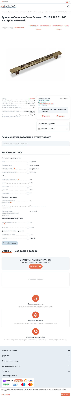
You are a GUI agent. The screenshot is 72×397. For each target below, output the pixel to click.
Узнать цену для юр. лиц (46, 103)
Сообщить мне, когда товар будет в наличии (52, 110)
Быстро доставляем (35, 304)
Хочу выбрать (5, 394)
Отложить (46, 116)
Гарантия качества (35, 320)
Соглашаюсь (65, 394)
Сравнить (60, 116)
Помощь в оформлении (35, 337)
